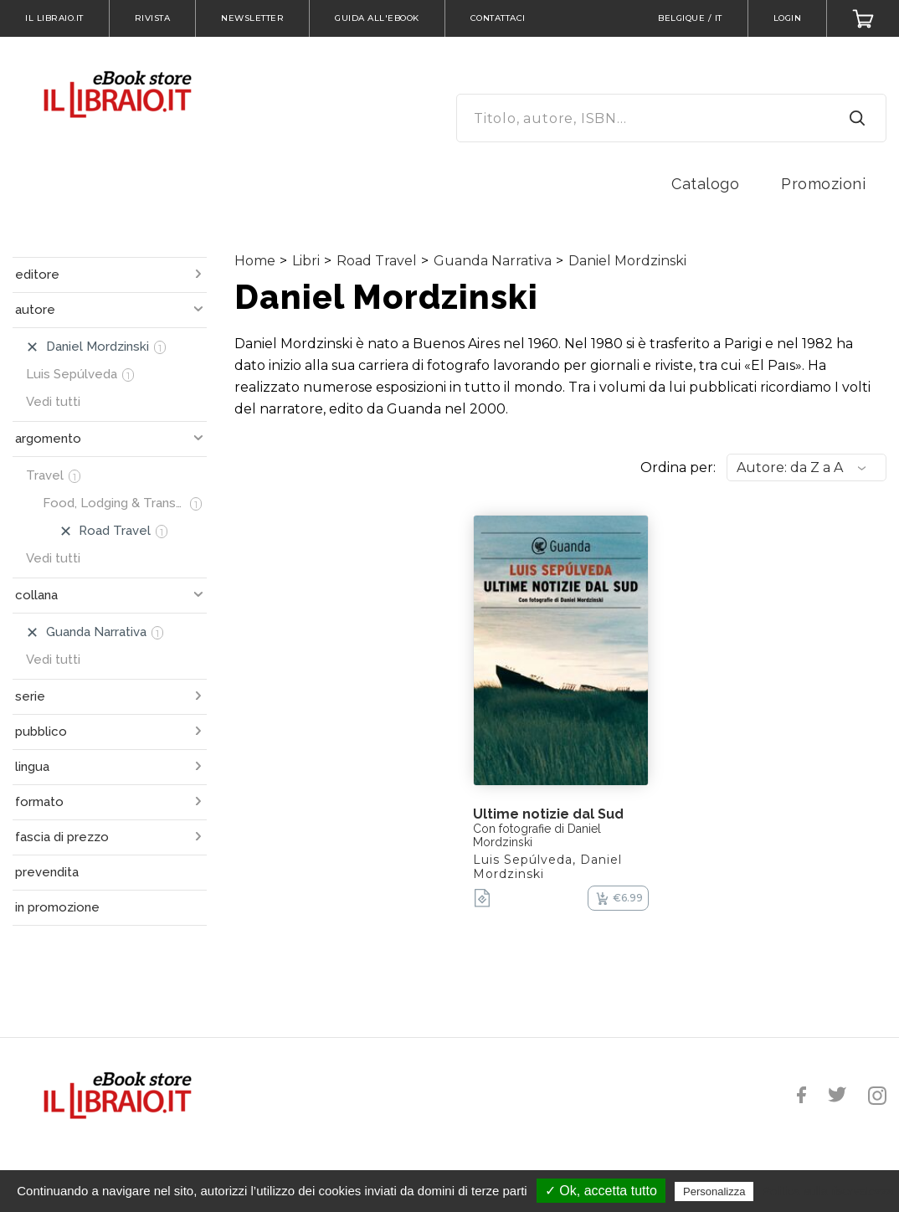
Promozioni (823, 184)
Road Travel (376, 261)
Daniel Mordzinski (627, 261)
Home (254, 261)
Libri (306, 261)
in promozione (57, 907)
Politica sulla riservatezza (828, 1191)
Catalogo (705, 184)
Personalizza (714, 1191)
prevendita (47, 872)
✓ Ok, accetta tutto (601, 1191)
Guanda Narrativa (493, 261)
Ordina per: (678, 467)
